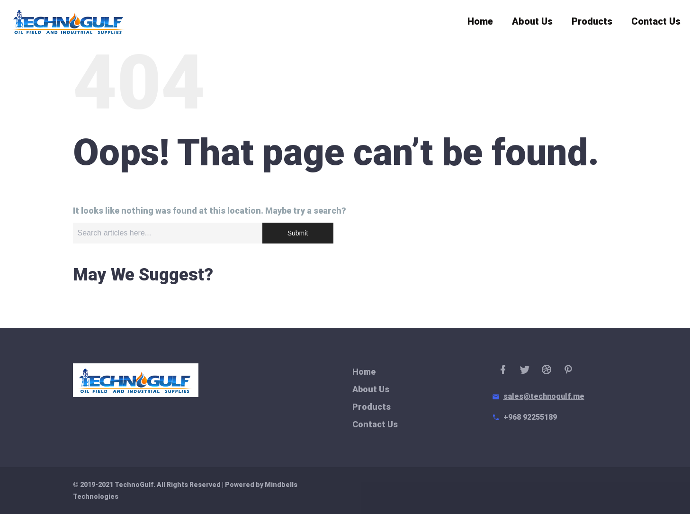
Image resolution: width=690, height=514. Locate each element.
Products (592, 23)
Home (480, 23)
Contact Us (656, 23)
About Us (532, 23)
